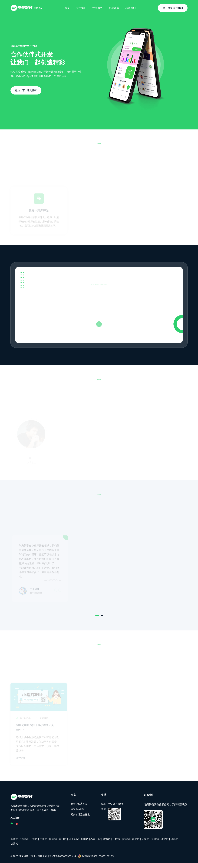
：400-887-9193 (172, 7)
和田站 (84, 839)
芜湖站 (155, 839)
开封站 (116, 839)
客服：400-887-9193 (112, 803)
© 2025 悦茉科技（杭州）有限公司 (28, 856)
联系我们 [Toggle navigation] (130, 7)
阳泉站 (145, 839)
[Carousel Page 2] (102, 615)
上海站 (33, 839)
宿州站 (62, 839)
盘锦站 (106, 839)
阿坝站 (53, 839)
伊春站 (174, 839)
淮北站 (164, 839)
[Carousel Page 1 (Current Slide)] (97, 615)
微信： (111, 814)
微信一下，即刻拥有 (26, 90)
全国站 (14, 839)
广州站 (43, 839)
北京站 (24, 839)
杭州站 (14, 843)
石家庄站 (95, 839)
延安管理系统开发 (80, 814)
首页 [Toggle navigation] (67, 7)
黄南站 (126, 839)
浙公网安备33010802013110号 (96, 855)
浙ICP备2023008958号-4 (62, 856)
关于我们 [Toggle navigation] (81, 7)
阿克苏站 (74, 839)
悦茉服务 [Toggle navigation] (97, 7)
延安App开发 (78, 809)
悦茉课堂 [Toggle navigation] (114, 7)
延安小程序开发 (79, 803)
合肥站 (135, 839)
